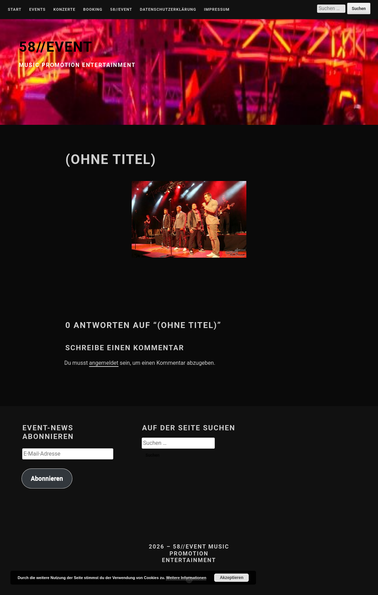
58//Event (121, 10)
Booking (92, 10)
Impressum (217, 10)
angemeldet (103, 363)
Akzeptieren (231, 577)
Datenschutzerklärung (168, 10)
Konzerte (64, 10)
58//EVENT (56, 47)
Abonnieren (47, 478)
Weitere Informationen (186, 578)
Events (37, 10)
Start (14, 10)
